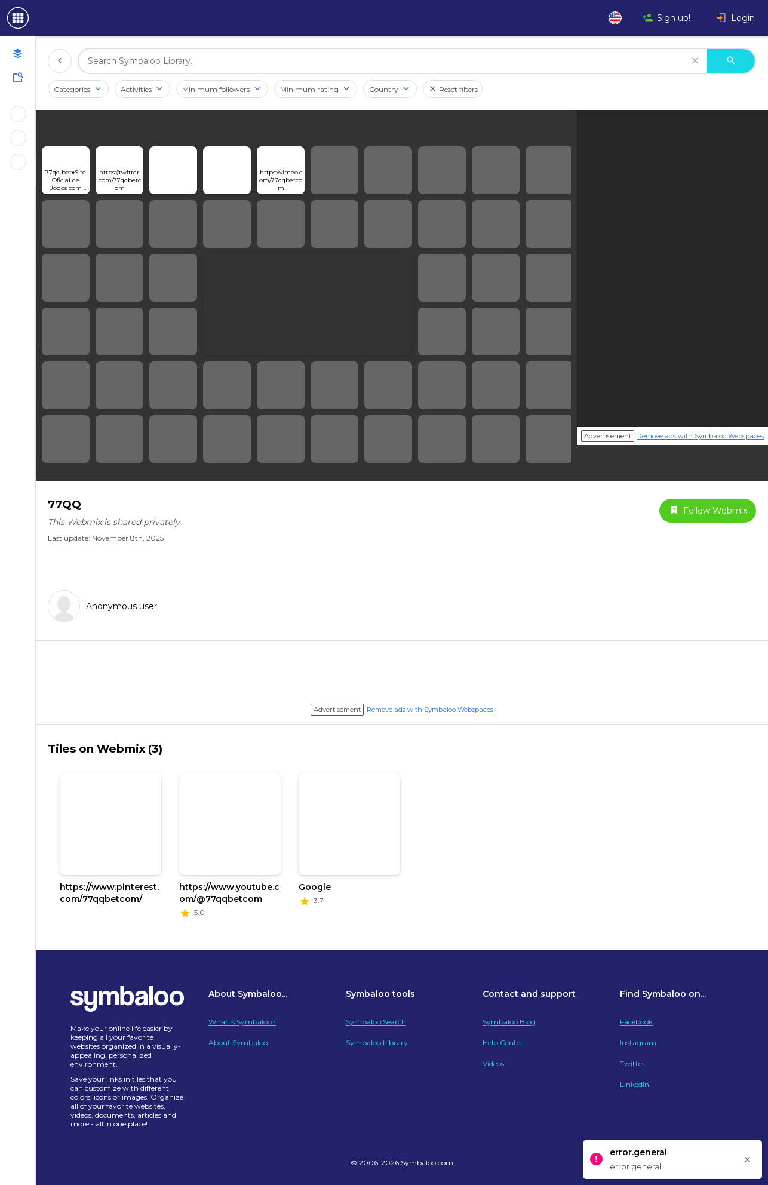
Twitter (632, 1063)
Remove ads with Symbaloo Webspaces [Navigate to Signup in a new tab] (700, 436)
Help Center (503, 1042)
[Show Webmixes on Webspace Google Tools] (18, 138)
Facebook (636, 1021)
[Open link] (66, 170)
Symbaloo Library (377, 1042)
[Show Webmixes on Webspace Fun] (18, 114)
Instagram (638, 1042)
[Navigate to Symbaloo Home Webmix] (59, 18)
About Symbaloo (238, 1042)
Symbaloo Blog (509, 1021)
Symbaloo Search (376, 1021)
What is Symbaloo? (242, 1021)
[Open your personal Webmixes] (18, 54)
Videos (493, 1063)
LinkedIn (634, 1084)
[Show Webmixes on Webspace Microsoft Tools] (18, 162)
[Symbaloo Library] (18, 78)
